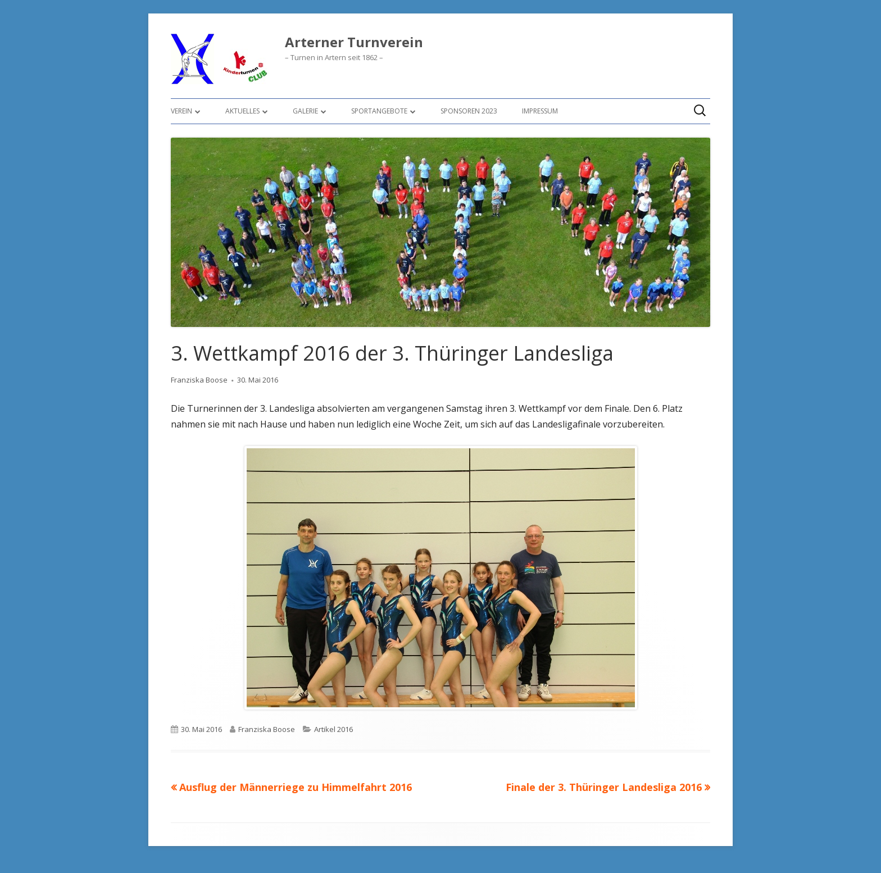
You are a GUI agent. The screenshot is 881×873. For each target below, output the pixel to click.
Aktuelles (242, 111)
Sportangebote (379, 111)
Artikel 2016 (333, 729)
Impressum (540, 111)
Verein (181, 111)
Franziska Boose (199, 380)
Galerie (305, 111)
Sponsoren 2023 (468, 111)
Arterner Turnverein (354, 42)
